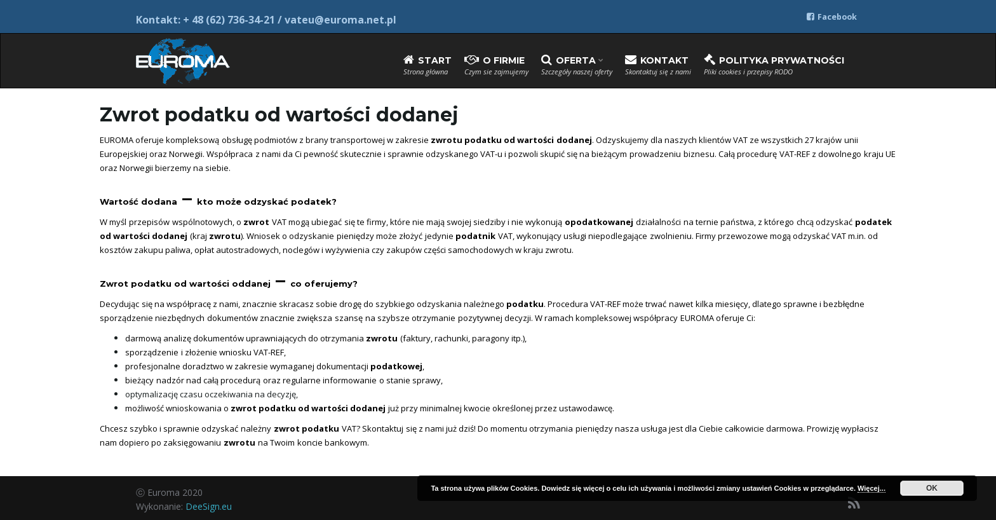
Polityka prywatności (774, 65)
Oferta (576, 65)
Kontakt (658, 65)
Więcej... (871, 488)
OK (932, 488)
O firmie (496, 65)
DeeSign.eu (208, 506)
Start (427, 65)
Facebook (832, 16)
